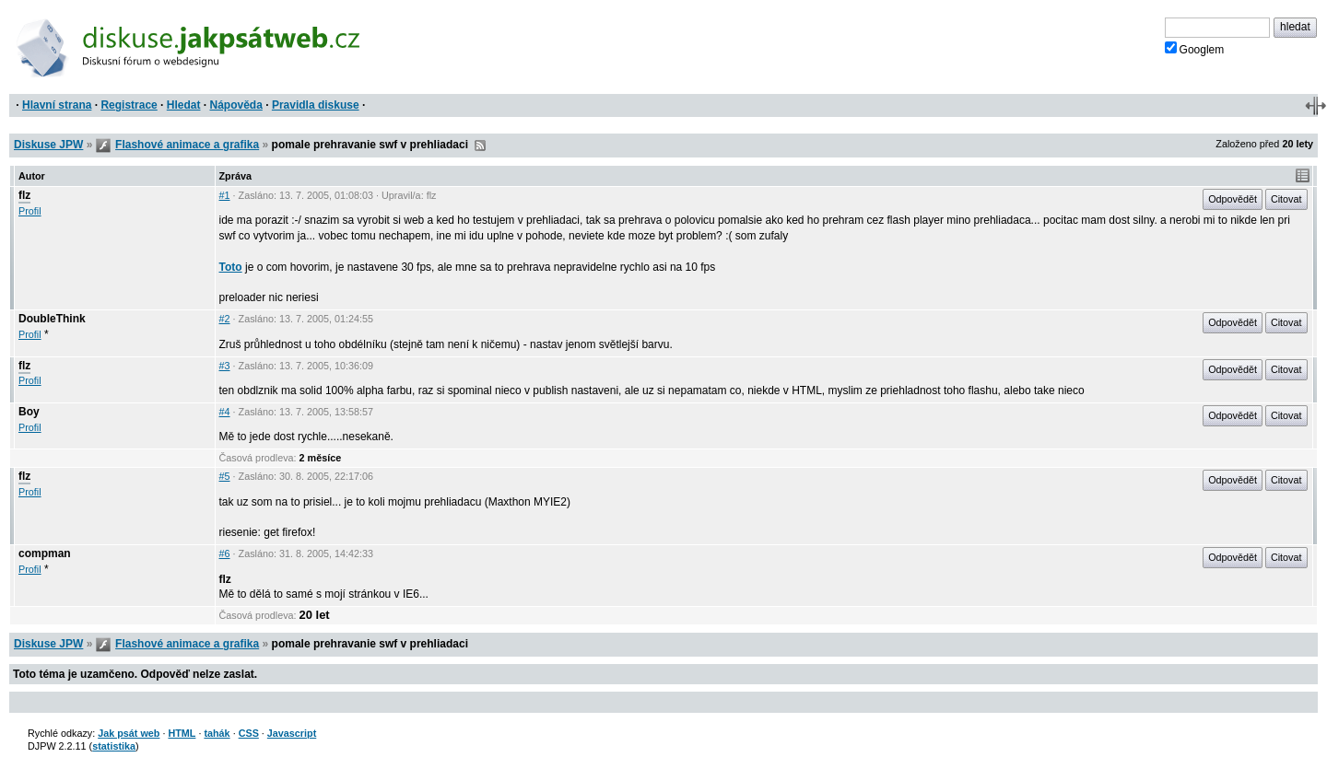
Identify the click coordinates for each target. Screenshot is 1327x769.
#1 (224, 195)
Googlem (1195, 48)
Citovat (1286, 198)
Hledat (184, 105)
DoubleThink (52, 318)
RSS (480, 145)
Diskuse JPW (48, 144)
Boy (29, 411)
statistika (113, 746)
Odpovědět (1232, 198)
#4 (224, 411)
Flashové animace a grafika (187, 144)
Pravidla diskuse (315, 105)
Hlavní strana (56, 105)
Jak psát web (128, 733)
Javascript (291, 733)
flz (24, 195)
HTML (181, 733)
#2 (224, 318)
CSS (249, 733)
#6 (224, 553)
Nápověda (236, 105)
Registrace (128, 105)
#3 (224, 365)
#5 (224, 476)
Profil (29, 210)
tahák (216, 733)
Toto (230, 267)
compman (44, 553)
